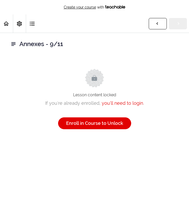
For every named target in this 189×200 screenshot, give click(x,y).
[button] (6, 23)
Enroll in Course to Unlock (94, 123)
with (94, 7)
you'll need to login (122, 103)
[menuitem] (19, 23)
